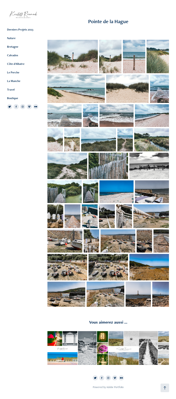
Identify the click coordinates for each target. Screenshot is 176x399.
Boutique (12, 98)
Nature (11, 38)
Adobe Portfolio (115, 387)
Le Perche (13, 72)
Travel (11, 89)
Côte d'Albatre (15, 64)
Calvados (12, 55)
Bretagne (12, 47)
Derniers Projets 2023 (20, 29)
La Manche (13, 81)
